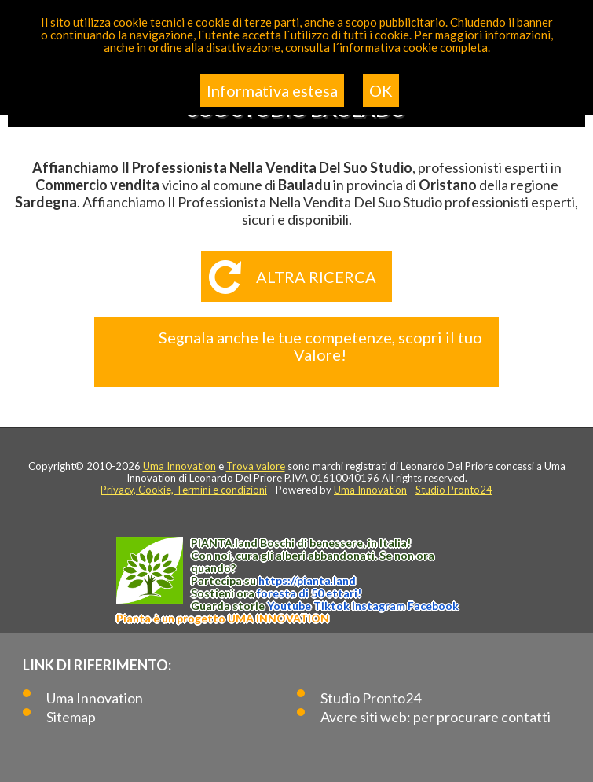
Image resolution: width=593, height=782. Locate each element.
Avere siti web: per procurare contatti (435, 716)
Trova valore (255, 466)
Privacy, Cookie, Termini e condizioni (184, 489)
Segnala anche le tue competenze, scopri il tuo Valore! (320, 346)
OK (381, 90)
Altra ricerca (316, 276)
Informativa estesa (272, 90)
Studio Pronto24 (453, 489)
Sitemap (71, 716)
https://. (307, 580)
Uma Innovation (179, 466)
